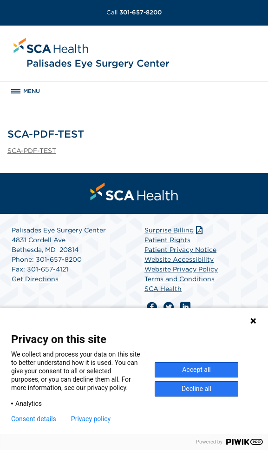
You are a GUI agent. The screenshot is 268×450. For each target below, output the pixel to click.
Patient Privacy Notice (180, 249)
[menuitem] (134, 191)
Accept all (196, 369)
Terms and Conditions (179, 279)
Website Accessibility (179, 259)
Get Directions (35, 279)
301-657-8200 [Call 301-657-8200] (134, 12)
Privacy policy (91, 419)
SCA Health (163, 288)
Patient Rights (167, 240)
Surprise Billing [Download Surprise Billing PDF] (174, 230)
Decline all (196, 388)
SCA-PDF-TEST (31, 150)
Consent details (33, 419)
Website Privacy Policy (181, 269)
